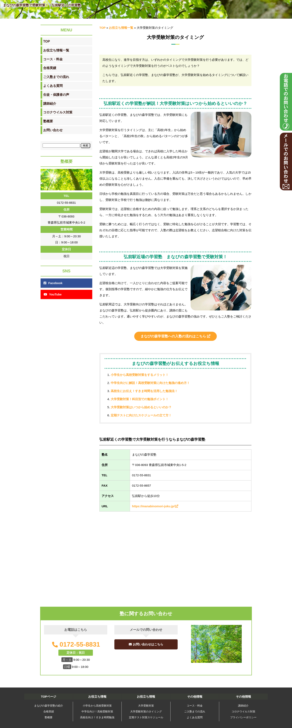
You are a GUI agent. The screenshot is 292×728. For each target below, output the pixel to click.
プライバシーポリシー (243, 717)
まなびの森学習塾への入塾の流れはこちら (175, 336)
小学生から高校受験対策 (97, 705)
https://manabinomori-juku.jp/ (155, 506)
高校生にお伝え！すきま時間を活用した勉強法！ (144, 391)
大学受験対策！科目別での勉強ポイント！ (140, 399)
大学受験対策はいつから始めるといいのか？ (141, 407)
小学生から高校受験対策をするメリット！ (140, 374)
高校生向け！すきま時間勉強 (97, 717)
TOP (102, 27)
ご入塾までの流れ (194, 711)
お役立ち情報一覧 (121, 27)
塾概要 (49, 717)
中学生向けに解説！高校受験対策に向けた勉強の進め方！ (150, 383)
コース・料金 (195, 705)
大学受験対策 (146, 705)
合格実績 (48, 711)
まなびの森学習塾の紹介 (48, 705)
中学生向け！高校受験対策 (97, 711)
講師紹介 (243, 705)
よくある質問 (195, 717)
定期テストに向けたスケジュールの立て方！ (141, 415)
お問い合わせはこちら (146, 644)
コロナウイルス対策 (243, 711)
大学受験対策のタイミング (146, 711)
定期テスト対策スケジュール (146, 717)
